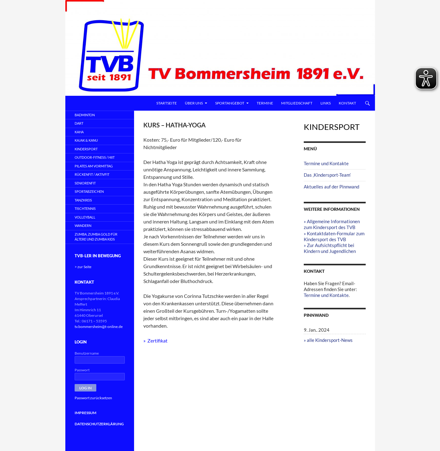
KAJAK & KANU (86, 140)
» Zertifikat (155, 340)
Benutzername (87, 353)
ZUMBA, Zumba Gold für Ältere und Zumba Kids (96, 236)
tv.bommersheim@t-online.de (99, 326)
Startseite (166, 103)
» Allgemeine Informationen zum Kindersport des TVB (332, 224)
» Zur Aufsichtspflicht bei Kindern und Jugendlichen (330, 248)
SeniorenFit (85, 183)
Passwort (82, 370)
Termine (265, 103)
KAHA (79, 132)
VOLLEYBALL (85, 217)
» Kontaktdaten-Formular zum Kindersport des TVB (334, 236)
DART (79, 123)
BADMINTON (85, 115)
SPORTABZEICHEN (89, 191)
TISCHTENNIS (85, 208)
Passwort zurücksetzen (93, 398)
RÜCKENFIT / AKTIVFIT (92, 174)
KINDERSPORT (86, 149)
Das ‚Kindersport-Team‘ (327, 175)
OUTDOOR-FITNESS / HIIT (95, 157)
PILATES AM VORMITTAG (94, 166)
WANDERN (83, 225)
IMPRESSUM (85, 412)
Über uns (194, 103)
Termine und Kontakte (326, 163)
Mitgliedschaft (296, 103)
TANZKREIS (83, 200)
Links (325, 103)
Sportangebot (229, 103)
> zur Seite (83, 266)
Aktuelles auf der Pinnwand (331, 186)
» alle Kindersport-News (328, 340)
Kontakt (347, 103)
